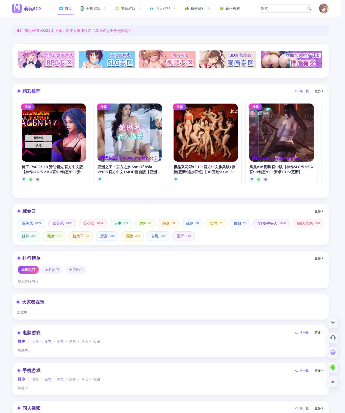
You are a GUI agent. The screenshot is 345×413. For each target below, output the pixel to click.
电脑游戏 (128, 8)
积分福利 (198, 8)
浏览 (60, 341)
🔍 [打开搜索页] (309, 8)
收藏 (96, 341)
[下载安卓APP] (333, 367)
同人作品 (163, 8)
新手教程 (230, 8)
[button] (286, 8)
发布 (48, 341)
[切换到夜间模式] (333, 322)
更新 (35, 341)
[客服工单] (333, 337)
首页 (65, 8)
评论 (84, 341)
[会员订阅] (333, 352)
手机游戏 (93, 8)
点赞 (72, 341)
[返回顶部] (333, 382)
